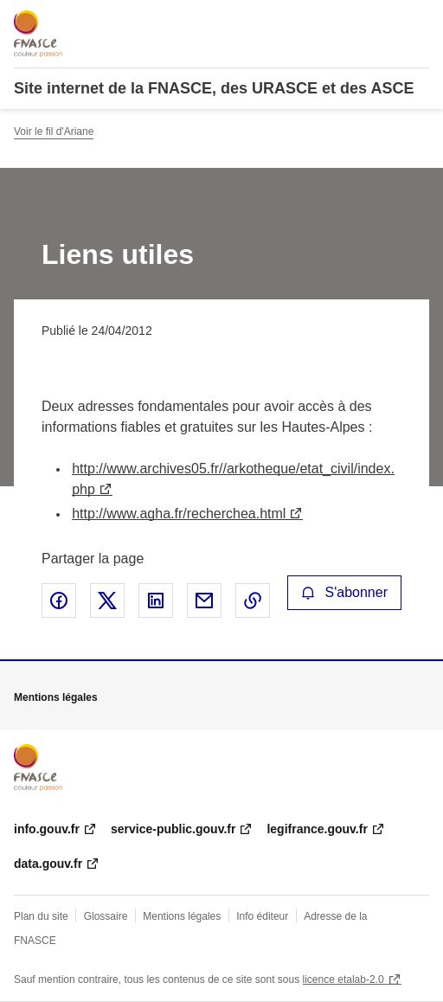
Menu (418, 20)
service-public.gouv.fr (173, 829)
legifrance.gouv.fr (316, 829)
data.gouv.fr (48, 863)
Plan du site (41, 916)
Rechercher (384, 20)
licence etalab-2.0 (343, 979)
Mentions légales (182, 916)
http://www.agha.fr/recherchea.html (179, 513)
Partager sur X (107, 600)
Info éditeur (262, 916)
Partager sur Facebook (59, 600)
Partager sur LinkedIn (155, 600)
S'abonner (344, 592)
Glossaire (106, 916)
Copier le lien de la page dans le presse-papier (252, 600)
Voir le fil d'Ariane (53, 131)
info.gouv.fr (47, 829)
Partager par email (204, 600)
